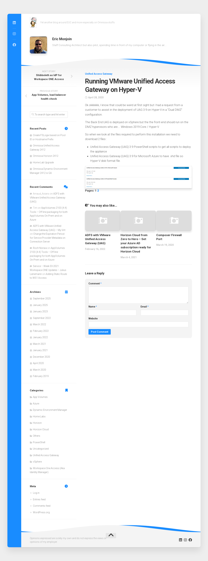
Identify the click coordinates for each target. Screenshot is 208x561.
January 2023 (40, 311)
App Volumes (40, 397)
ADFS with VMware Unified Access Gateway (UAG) (98, 239)
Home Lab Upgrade (43, 162)
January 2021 (40, 350)
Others (36, 435)
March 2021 (39, 343)
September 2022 (42, 318)
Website (93, 318)
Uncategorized (41, 448)
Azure (36, 403)
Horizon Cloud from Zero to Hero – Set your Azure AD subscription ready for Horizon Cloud (136, 243)
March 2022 (39, 324)
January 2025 (40, 305)
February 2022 (41, 331)
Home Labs (39, 416)
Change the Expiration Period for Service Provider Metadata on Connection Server (47, 237)
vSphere (37, 461)
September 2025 (42, 298)
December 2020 (41, 356)
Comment (95, 283)
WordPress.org (41, 512)
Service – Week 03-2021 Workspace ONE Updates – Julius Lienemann (48, 270)
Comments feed (41, 505)
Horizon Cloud (41, 429)
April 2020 (38, 363)
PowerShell (39, 442)
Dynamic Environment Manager (50, 410)
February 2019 (41, 376)
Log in (36, 493)
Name (92, 306)
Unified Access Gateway (98, 73)
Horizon (37, 422)
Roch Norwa (40, 248)
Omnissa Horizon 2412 (45, 156)
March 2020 (39, 369)
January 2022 (40, 337)
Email (145, 306)
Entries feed (39, 499)
